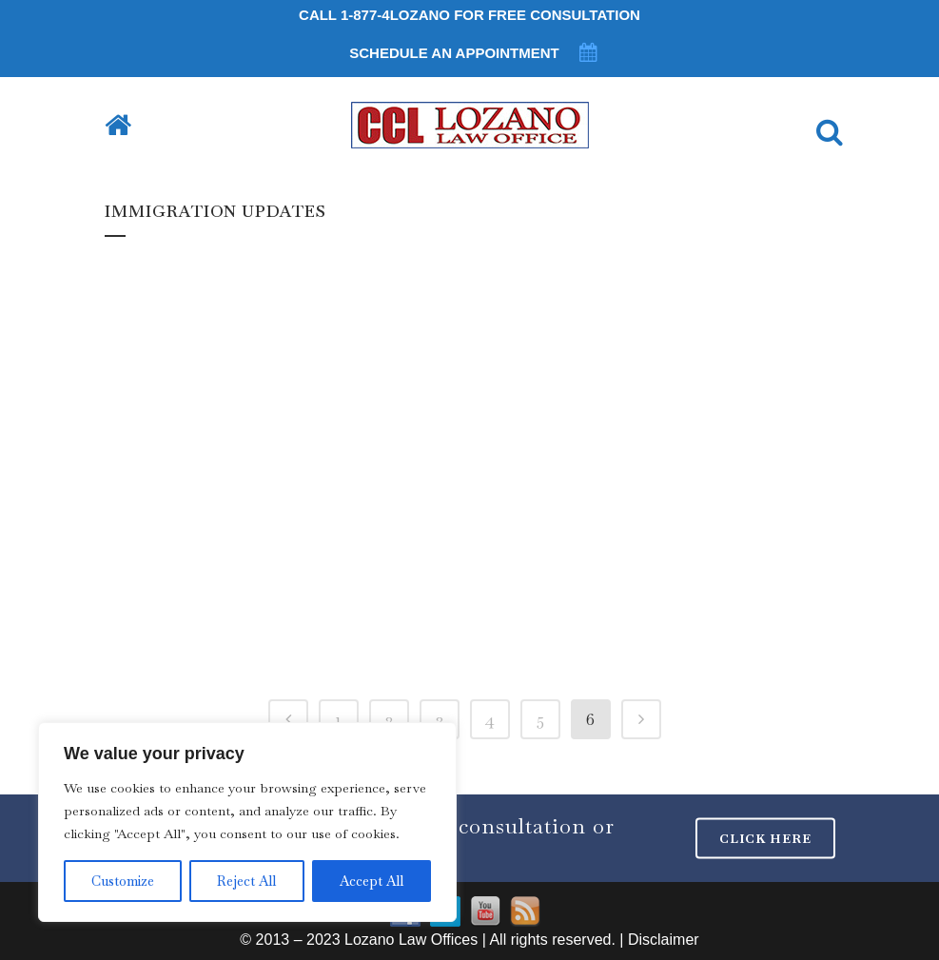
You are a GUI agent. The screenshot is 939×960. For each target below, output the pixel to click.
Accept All (371, 881)
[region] (247, 822)
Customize (122, 881)
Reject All (246, 881)
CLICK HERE (765, 839)
